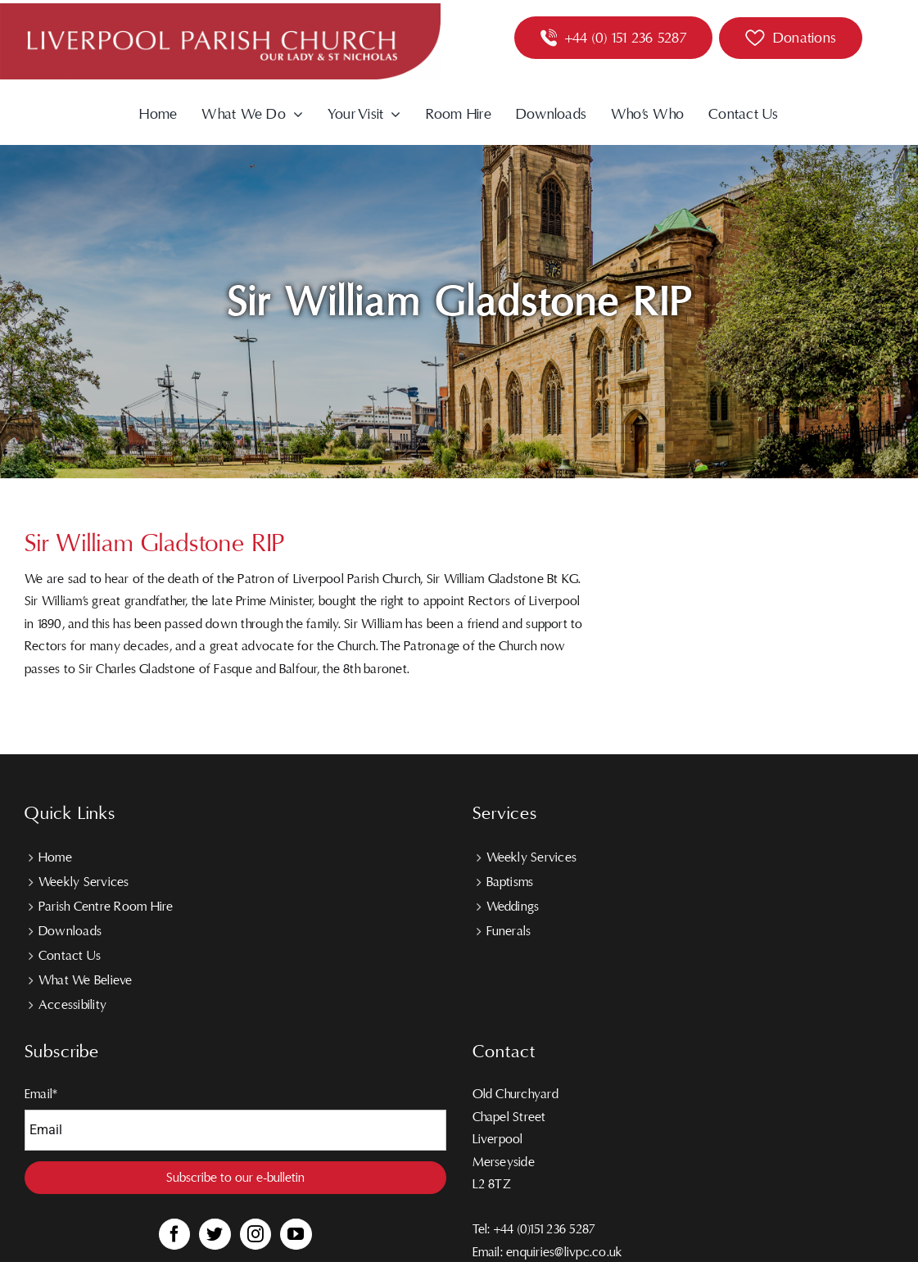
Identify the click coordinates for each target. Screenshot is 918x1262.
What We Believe (85, 980)
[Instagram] (255, 1234)
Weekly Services (83, 882)
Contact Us (69, 956)
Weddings (513, 906)
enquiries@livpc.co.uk (564, 1252)
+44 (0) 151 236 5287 (625, 38)
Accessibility (72, 1005)
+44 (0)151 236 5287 (544, 1229)
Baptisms (510, 882)
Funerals (508, 931)
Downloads (70, 931)
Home (55, 857)
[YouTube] (295, 1234)
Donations (804, 38)
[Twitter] (214, 1234)
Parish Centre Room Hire (106, 906)
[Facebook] (174, 1234)
